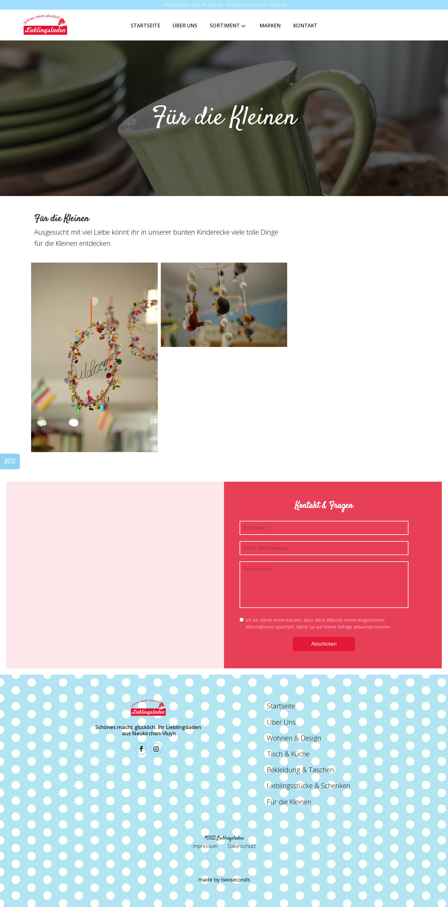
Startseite (145, 25)
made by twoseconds (224, 879)
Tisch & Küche (288, 753)
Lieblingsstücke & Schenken (308, 785)
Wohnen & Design (294, 737)
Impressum (205, 846)
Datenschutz (241, 846)
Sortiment (228, 25)
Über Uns (185, 25)
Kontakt (305, 25)
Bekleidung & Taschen (300, 769)
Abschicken (324, 644)
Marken (270, 25)
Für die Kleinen (289, 801)
